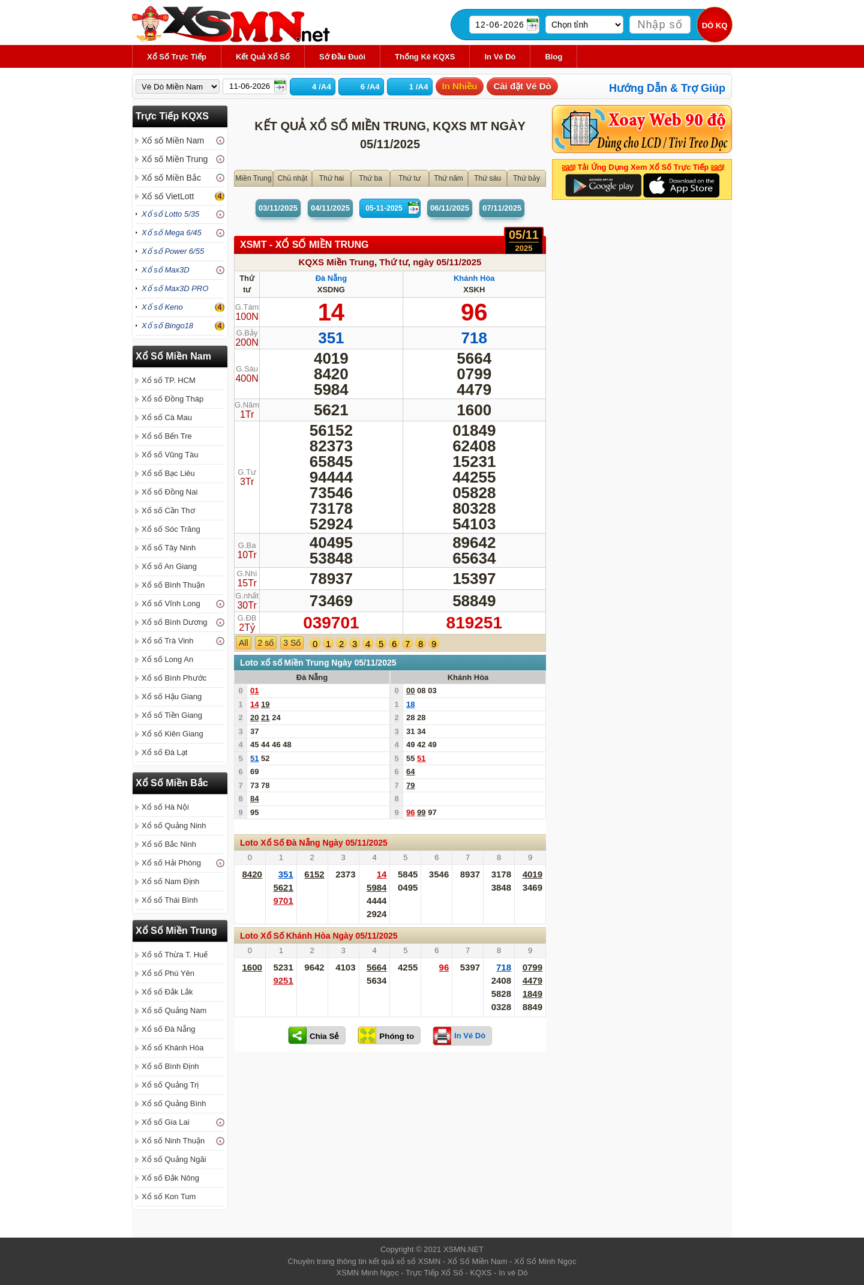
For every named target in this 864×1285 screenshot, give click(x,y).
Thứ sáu (487, 178)
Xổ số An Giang (169, 566)
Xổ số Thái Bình (170, 899)
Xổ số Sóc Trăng (171, 529)
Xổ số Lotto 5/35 (170, 213)
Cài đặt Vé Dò (522, 86)
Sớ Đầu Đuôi (342, 56)
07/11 (501, 207)
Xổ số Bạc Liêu (168, 473)
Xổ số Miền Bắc (171, 177)
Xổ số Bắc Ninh (169, 844)
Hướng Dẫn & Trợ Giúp (667, 88)
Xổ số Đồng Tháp (172, 398)
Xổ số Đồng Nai (169, 491)
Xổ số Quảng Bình (174, 1103)
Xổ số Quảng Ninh (174, 825)
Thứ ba (370, 178)
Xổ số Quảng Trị (170, 1084)
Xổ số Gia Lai (166, 1122)
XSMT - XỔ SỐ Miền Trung (304, 244)
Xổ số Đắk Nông (170, 1177)
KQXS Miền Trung (336, 262)
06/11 (449, 207)
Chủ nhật (292, 178)
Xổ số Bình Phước (174, 677)
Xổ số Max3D (166, 269)
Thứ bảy (526, 178)
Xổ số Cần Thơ (168, 510)
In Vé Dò (499, 56)
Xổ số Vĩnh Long (171, 603)
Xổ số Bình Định (170, 1066)
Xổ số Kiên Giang (172, 733)
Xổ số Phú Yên (168, 973)
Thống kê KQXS (425, 56)
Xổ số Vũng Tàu (170, 454)
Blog (553, 56)
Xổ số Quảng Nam (174, 1010)
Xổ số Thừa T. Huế (175, 954)
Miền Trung (253, 178)
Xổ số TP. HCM (169, 380)
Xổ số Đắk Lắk (167, 991)
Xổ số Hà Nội (165, 806)
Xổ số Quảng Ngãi (174, 1159)
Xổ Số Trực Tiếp (176, 56)
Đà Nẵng (331, 278)
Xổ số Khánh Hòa (172, 1047)
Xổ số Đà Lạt (164, 752)
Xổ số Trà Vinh (168, 640)
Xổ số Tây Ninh (169, 547)
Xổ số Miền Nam (173, 140)
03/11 (278, 207)
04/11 (330, 207)
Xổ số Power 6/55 (173, 251)
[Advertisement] (390, 1148)
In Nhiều (460, 86)
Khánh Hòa (474, 278)
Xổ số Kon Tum (169, 1196)
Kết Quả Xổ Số (263, 56)
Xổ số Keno (162, 306)
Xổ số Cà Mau (167, 417)
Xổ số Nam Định (170, 881)
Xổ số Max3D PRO (175, 288)
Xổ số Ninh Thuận (173, 1140)
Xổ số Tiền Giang (172, 715)
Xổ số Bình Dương (175, 622)
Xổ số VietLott (168, 196)
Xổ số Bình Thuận (173, 584)
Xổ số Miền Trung (175, 159)
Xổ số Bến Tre (167, 436)
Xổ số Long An (167, 659)
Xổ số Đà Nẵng (168, 1029)
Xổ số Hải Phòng (171, 862)
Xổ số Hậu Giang (172, 696)
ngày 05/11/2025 (447, 262)
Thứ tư (409, 178)
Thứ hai (331, 178)
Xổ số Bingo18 (167, 325)
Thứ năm (448, 178)
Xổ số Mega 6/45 (172, 232)
